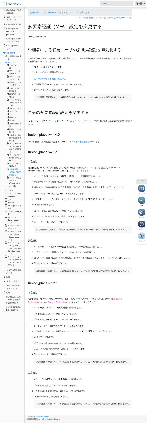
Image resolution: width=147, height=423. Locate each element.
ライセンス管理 (14, 108)
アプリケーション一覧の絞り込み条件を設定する (14, 147)
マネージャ (49, 12)
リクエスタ (10, 199)
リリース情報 (10, 281)
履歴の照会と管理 (14, 124)
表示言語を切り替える (14, 95)
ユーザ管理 (12, 111)
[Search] (117, 3)
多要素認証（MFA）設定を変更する (14, 172)
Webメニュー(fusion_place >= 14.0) (12, 220)
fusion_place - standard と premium (10, 31)
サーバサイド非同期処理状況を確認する (14, 157)
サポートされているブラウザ (12, 18)
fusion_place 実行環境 (13, 206)
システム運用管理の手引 (12, 271)
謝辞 (6, 277)
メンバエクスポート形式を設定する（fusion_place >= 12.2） (13, 235)
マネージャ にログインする (13, 78)
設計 (10, 114)
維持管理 (11, 117)
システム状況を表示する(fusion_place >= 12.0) (14, 181)
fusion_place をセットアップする (12, 40)
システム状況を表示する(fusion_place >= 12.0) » (115, 18)
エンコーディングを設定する (13, 226)
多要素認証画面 (83, 142)
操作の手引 (35, 12)
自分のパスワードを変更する (14, 83)
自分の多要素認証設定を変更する (13, 308)
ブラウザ (9, 190)
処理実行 (11, 120)
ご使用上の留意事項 (13, 57)
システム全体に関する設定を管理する (14, 138)
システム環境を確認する (14, 164)
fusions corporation (42, 417)
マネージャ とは (13, 66)
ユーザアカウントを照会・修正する (50, 79)
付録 (6, 292)
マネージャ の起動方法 (13, 72)
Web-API (9, 202)
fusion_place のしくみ (12, 47)
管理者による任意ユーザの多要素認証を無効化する (13, 300)
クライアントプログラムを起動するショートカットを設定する (13, 260)
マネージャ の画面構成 (13, 89)
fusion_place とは (12, 24)
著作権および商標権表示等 (12, 11)
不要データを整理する (14, 130)
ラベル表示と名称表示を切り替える (14, 102)
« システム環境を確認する (85, 18)
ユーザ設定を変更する (13, 212)
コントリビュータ (13, 193)
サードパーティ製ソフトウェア (12, 286)
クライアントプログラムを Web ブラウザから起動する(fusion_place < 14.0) (13, 248)
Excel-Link (10, 196)
